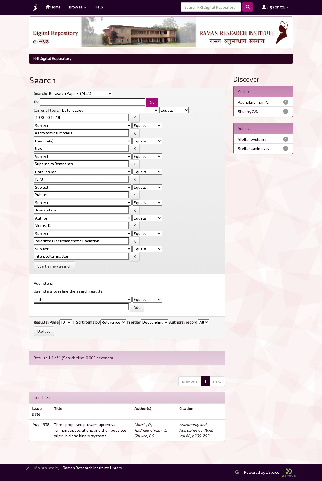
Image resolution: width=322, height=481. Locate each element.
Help (99, 6)
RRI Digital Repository (52, 58)
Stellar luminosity (253, 148)
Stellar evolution (253, 139)
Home (53, 6)
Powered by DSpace (270, 472)
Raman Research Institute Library (92, 467)
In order (133, 322)
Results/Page (46, 322)
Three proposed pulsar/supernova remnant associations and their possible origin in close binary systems (90, 430)
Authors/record (183, 322)
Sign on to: (275, 6)
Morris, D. (142, 424)
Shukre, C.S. (144, 435)
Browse (77, 6)
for (36, 102)
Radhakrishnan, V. (150, 430)
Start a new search (54, 266)
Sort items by (88, 322)
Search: (40, 93)
